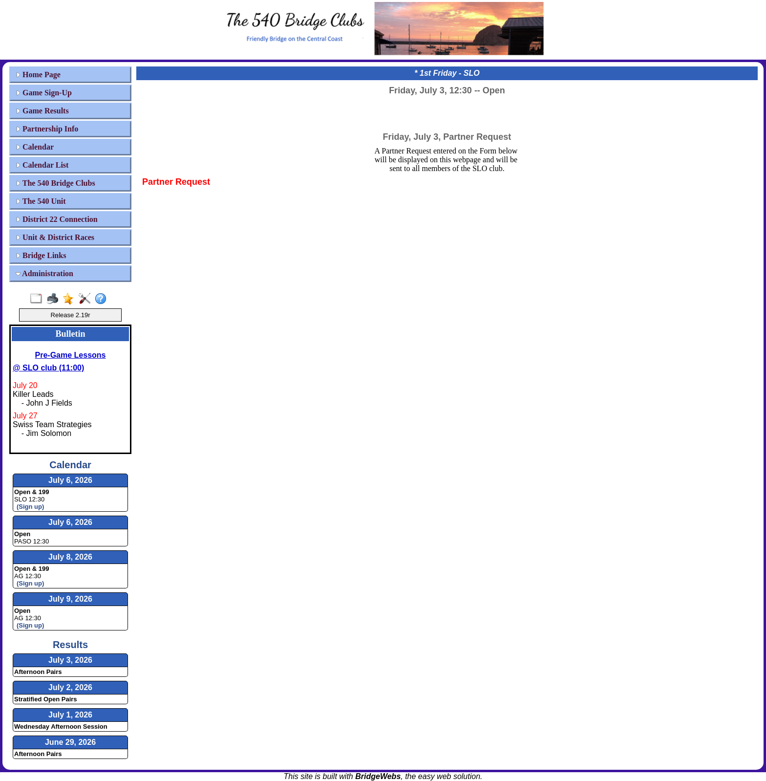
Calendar (35, 147)
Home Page (38, 74)
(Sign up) (30, 506)
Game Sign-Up (44, 92)
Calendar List (42, 165)
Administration (44, 273)
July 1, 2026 (70, 715)
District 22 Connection (57, 219)
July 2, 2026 (70, 687)
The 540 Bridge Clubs (55, 183)
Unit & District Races (55, 237)
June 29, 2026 (70, 742)
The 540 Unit (41, 201)
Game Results (42, 111)
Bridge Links (41, 255)
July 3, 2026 (70, 660)
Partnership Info (47, 129)
